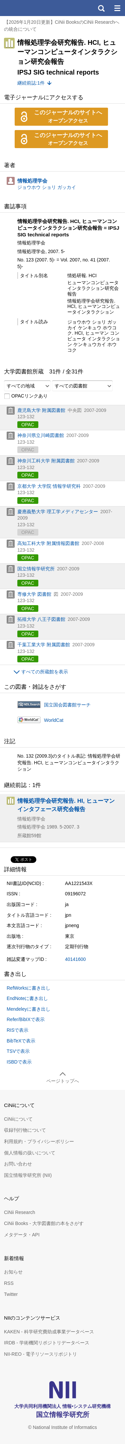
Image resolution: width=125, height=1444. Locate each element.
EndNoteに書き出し (27, 998)
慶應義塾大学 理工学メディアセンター (57, 511)
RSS (9, 1283)
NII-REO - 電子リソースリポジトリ (40, 1354)
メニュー (117, 8)
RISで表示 (17, 1030)
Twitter (11, 1294)
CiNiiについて (18, 1119)
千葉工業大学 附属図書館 (43, 644)
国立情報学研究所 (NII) (28, 1175)
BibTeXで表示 (21, 1040)
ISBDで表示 (19, 1062)
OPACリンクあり (26, 396)
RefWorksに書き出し (28, 988)
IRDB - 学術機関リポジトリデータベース (46, 1342)
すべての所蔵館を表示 (44, 671)
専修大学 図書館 (34, 594)
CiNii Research (19, 1212)
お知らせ (13, 1271)
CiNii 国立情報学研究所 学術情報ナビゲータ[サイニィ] (29, 8)
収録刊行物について (25, 1130)
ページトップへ (62, 1081)
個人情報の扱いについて (29, 1152)
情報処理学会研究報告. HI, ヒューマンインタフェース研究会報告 (66, 804)
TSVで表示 (18, 1051)
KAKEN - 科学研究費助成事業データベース (49, 1331)
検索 (101, 8)
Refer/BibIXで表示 (26, 1019)
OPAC (27, 424)
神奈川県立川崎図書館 (40, 435)
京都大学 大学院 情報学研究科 (49, 486)
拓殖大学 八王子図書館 (41, 619)
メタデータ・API (22, 1234)
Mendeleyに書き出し (28, 1009)
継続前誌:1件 (31, 83)
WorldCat (53, 720)
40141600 (75, 959)
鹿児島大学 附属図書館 (41, 410)
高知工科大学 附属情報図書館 (48, 543)
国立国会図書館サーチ (67, 704)
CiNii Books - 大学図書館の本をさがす (44, 1223)
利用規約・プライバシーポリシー (39, 1141)
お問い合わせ (18, 1164)
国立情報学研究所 (36, 568)
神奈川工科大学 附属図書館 (46, 460)
